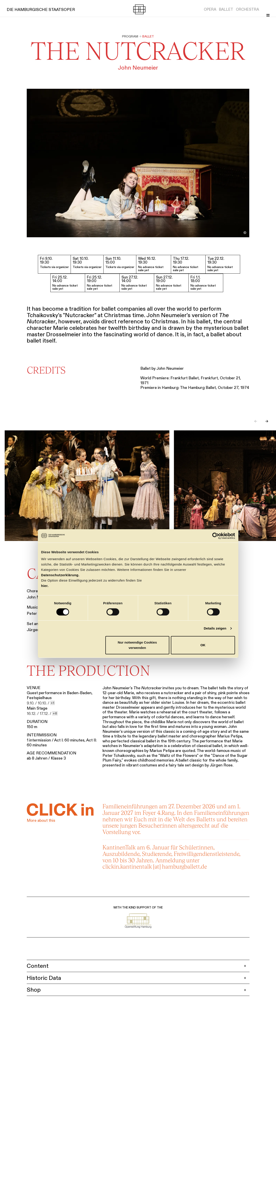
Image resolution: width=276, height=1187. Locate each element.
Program (130, 36)
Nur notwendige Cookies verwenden (137, 645)
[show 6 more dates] (55, 714)
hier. (45, 586)
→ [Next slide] (267, 422)
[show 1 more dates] (52, 703)
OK (203, 645)
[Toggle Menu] (267, 9)
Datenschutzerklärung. (60, 575)
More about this (41, 821)
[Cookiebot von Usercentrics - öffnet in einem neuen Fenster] (215, 536)
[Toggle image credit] (245, 232)
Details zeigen (215, 628)
